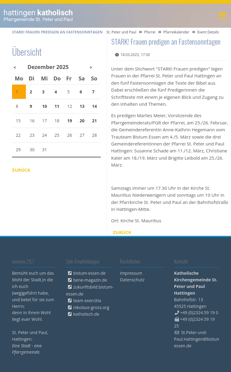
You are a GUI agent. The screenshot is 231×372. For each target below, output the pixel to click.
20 (82, 120)
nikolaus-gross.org (91, 307)
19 (69, 120)
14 (94, 106)
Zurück (122, 232)
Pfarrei (150, 32)
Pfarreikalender (176, 32)
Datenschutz (132, 280)
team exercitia (87, 300)
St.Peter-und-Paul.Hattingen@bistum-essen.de (198, 339)
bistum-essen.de (89, 273)
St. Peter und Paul (121, 32)
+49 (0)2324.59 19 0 (199, 312)
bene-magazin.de (90, 280)
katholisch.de (86, 314)
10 (44, 106)
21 (94, 120)
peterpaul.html (38, 15)
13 (82, 106)
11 (56, 106)
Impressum (131, 273)
